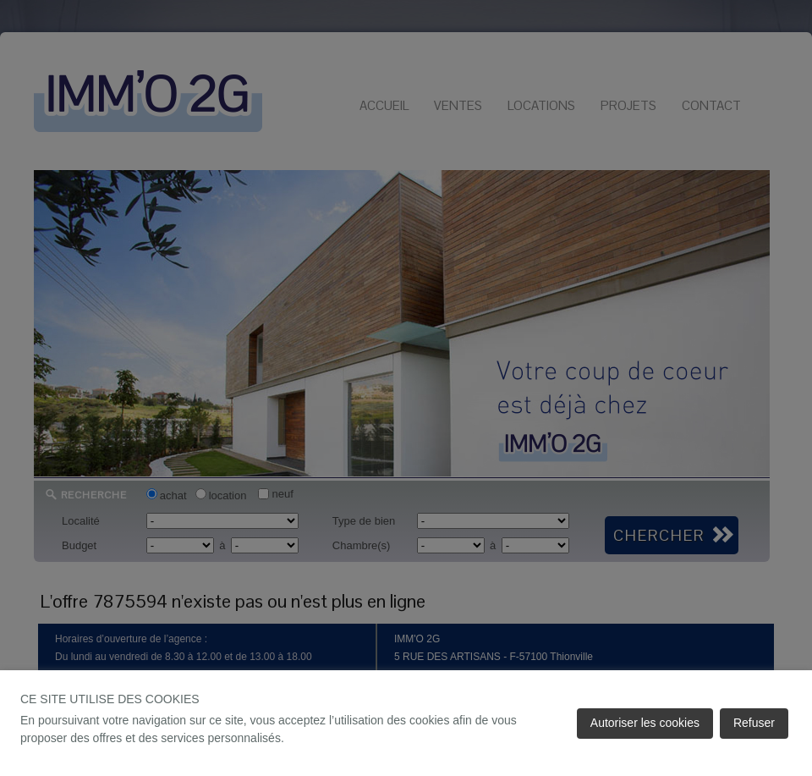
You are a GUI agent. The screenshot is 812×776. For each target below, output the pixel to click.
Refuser (754, 722)
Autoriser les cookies (645, 722)
